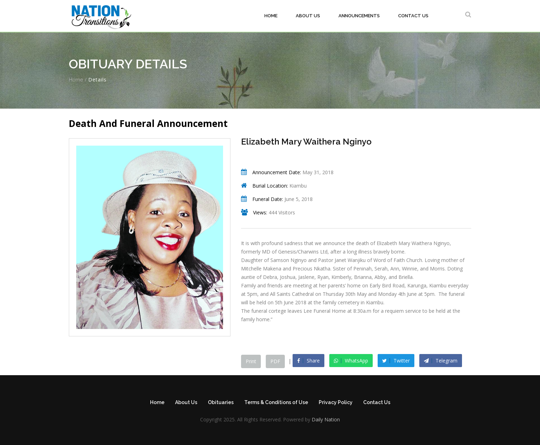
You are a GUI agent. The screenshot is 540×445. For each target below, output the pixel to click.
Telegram (440, 360)
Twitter (396, 360)
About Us (308, 15)
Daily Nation (325, 419)
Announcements (359, 15)
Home (270, 15)
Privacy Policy (336, 402)
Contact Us (413, 15)
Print (251, 361)
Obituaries (221, 402)
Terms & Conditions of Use (276, 402)
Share (308, 360)
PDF (275, 361)
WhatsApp (351, 360)
